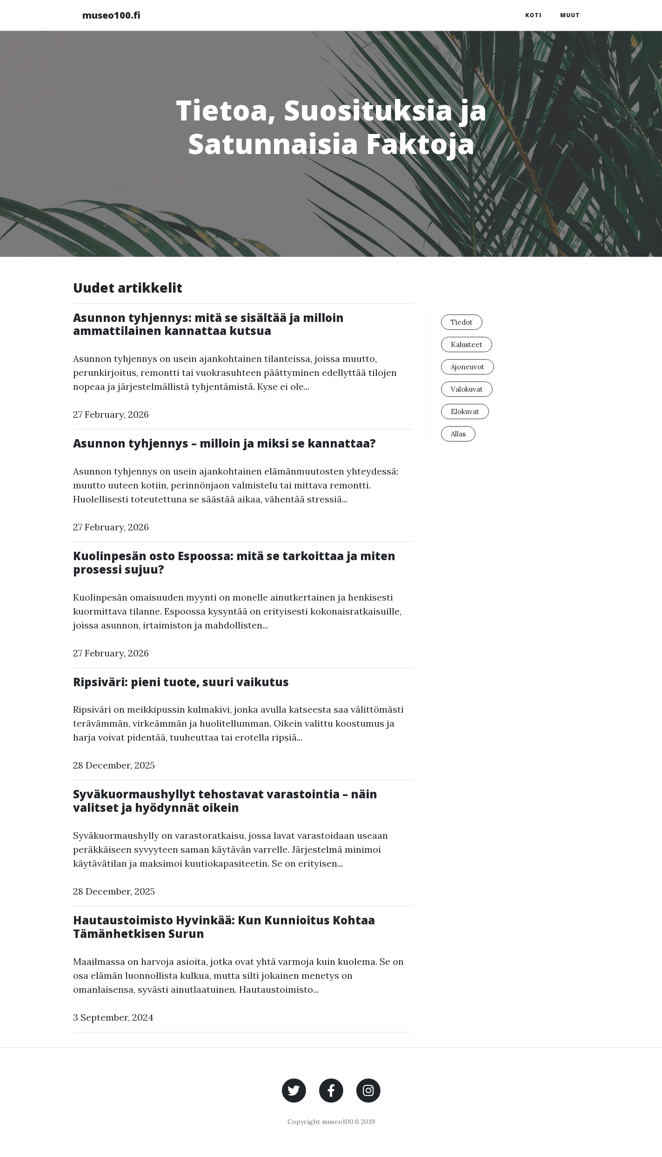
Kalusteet (466, 344)
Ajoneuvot (467, 366)
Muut (570, 15)
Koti (533, 15)
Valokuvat (467, 389)
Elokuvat (465, 411)
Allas (458, 433)
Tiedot (462, 322)
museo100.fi (111, 15)
